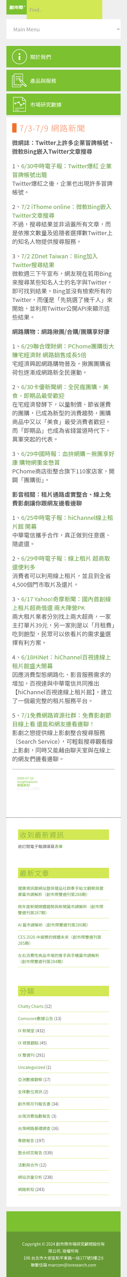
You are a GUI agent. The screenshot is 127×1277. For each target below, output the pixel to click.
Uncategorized (31, 1067)
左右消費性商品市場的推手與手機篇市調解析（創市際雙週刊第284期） (58, 958)
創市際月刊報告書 (34, 1104)
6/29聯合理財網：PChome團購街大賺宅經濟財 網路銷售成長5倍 (63, 350)
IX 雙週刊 (26, 1055)
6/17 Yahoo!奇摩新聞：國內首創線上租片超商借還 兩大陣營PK (61, 603)
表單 (59, 846)
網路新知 (23, 785)
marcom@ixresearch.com (72, 1265)
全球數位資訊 (30, 1091)
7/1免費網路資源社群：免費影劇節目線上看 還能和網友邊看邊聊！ (61, 719)
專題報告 (26, 1140)
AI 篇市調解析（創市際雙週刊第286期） (54, 925)
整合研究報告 (30, 1153)
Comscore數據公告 (35, 1018)
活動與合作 (28, 1165)
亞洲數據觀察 (30, 1079)
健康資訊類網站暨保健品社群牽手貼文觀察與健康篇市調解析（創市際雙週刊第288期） (60, 891)
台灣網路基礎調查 (34, 1128)
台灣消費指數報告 (34, 1116)
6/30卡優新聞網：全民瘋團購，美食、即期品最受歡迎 (60, 391)
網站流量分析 (30, 1177)
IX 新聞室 (26, 1030)
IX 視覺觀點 (28, 1043)
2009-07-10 (25, 778)
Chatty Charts (31, 1006)
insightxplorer (27, 781)
